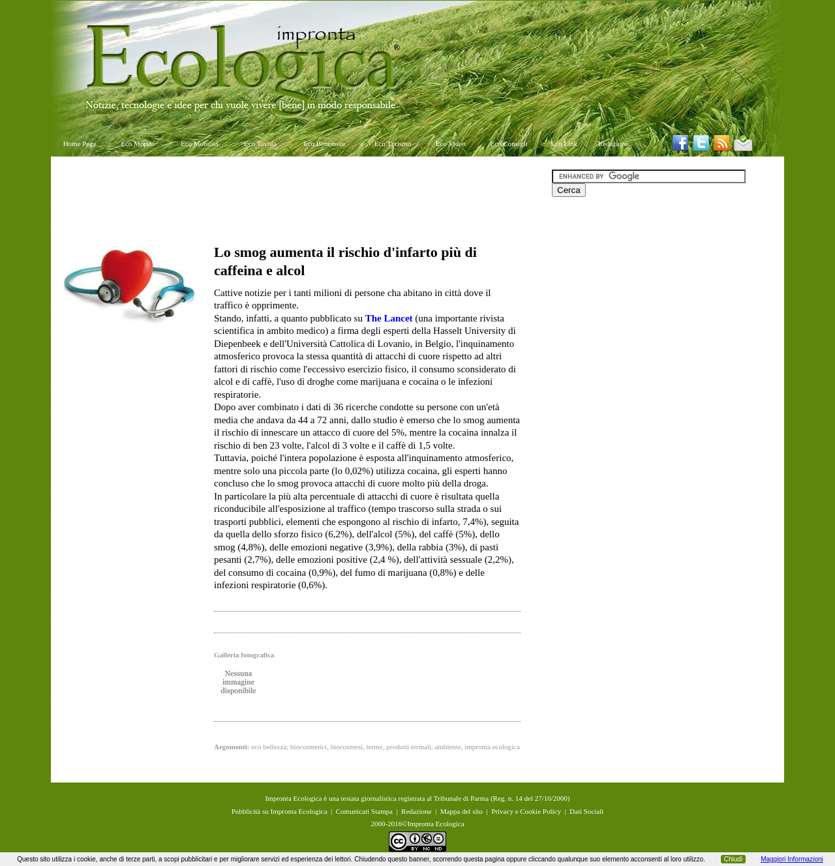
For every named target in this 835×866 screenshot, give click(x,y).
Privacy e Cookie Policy (526, 811)
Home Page (80, 143)
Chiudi (733, 859)
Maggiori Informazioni (792, 859)
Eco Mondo (138, 143)
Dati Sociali (586, 811)
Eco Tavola (260, 143)
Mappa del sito (461, 811)
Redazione (613, 143)
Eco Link (564, 143)
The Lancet (389, 318)
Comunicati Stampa (364, 811)
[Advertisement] (301, 199)
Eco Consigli (508, 143)
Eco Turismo (393, 143)
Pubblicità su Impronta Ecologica (279, 811)
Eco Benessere (324, 143)
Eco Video (451, 143)
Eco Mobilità (200, 143)
